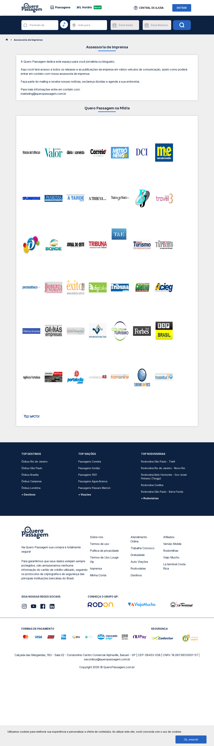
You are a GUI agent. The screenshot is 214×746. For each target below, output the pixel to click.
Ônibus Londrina (30, 487)
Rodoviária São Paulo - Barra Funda (162, 491)
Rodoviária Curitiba (152, 485)
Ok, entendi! (191, 739)
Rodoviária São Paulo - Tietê (158, 461)
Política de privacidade (104, 550)
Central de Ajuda (151, 7)
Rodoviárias (138, 568)
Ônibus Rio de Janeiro (34, 461)
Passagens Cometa (89, 461)
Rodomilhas (170, 550)
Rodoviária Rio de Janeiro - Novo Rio (163, 468)
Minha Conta (98, 575)
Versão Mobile (172, 544)
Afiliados (168, 537)
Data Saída (126, 25)
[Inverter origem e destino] (64, 24)
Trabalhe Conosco (142, 548)
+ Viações (84, 494)
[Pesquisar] (182, 25)
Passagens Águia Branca (92, 481)
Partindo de (37, 25)
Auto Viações (139, 561)
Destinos (136, 575)
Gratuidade (138, 555)
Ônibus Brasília (30, 474)
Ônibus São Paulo (31, 468)
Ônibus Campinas (31, 481)
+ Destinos (28, 494)
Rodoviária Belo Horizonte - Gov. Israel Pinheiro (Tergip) (164, 476)
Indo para (84, 25)
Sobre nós (96, 537)
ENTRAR (182, 7)
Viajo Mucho (171, 557)
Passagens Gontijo (89, 468)
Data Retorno (159, 25)
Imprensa (96, 568)
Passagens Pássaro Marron (94, 487)
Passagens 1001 (87, 474)
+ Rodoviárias (150, 498)
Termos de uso (99, 544)
